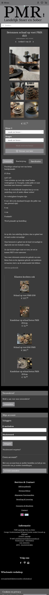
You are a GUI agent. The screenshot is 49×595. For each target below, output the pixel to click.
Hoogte (8, 136)
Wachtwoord (8, 434)
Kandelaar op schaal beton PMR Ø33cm (24, 373)
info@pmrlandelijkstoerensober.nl (27, 538)
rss (37, 591)
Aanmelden (8, 404)
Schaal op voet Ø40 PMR (25, 347)
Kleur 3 (8, 128)
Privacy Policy (24, 491)
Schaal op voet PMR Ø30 (25, 295)
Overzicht (8, 161)
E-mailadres (8, 426)
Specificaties (36, 161)
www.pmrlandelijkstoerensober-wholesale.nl (16, 578)
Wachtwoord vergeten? (12, 449)
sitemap (34, 591)
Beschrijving (21, 161)
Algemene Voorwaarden (24, 495)
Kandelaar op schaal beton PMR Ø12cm (24, 321)
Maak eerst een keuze (24, 145)
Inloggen (7, 443)
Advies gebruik (24, 486)
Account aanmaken (11, 470)
